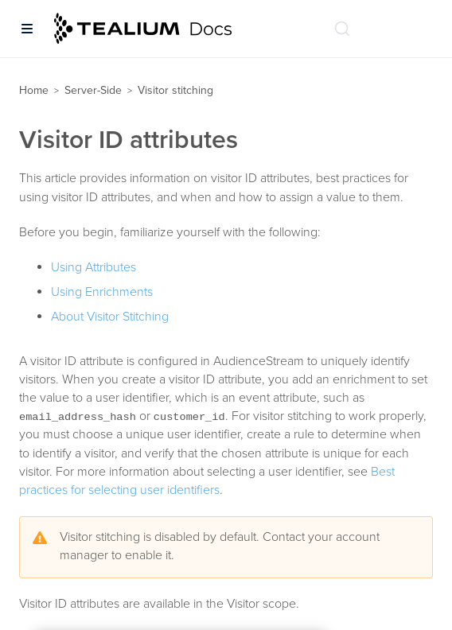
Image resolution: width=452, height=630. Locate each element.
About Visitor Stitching (110, 317)
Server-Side (93, 90)
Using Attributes (93, 267)
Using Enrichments (102, 292)
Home (34, 90)
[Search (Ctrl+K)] (342, 28)
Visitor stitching (175, 90)
